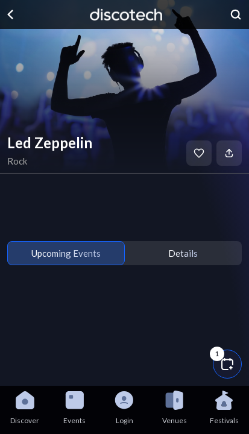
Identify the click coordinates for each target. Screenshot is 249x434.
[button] (227, 364)
